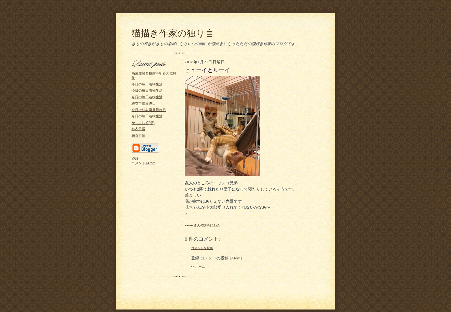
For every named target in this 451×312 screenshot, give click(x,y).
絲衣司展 (138, 129)
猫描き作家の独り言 (173, 33)
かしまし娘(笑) (143, 123)
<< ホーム (198, 266)
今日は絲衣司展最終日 (149, 110)
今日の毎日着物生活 (147, 84)
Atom (151, 163)
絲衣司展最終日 (144, 103)
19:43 (216, 225)
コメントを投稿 (202, 248)
